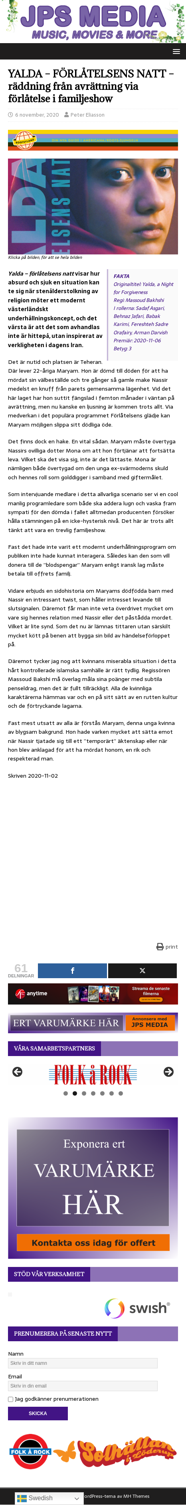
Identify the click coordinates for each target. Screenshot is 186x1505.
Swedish (35, 1498)
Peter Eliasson (88, 115)
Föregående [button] (18, 1072)
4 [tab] (93, 1093)
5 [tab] (102, 1093)
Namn (16, 1353)
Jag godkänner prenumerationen (53, 1398)
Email (15, 1376)
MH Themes (136, 1496)
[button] (175, 51)
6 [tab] (111, 1093)
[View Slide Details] (93, 1074)
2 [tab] (75, 1093)
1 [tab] (65, 1093)
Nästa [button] (168, 1072)
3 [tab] (84, 1093)
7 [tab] (121, 1093)
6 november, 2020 (37, 115)
